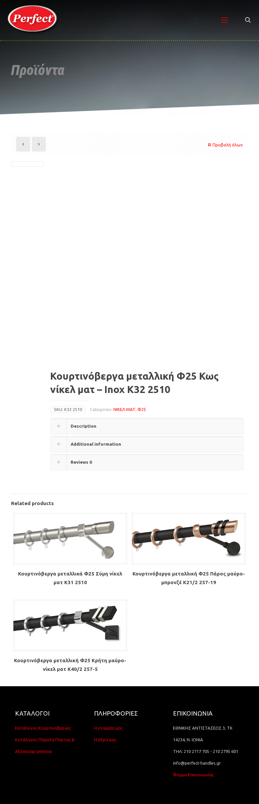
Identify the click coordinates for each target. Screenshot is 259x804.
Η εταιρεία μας (108, 728)
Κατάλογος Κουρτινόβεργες (43, 728)
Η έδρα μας (105, 739)
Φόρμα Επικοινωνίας (193, 774)
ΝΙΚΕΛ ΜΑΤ (124, 409)
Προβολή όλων (224, 144)
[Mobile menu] (224, 20)
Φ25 (142, 409)
